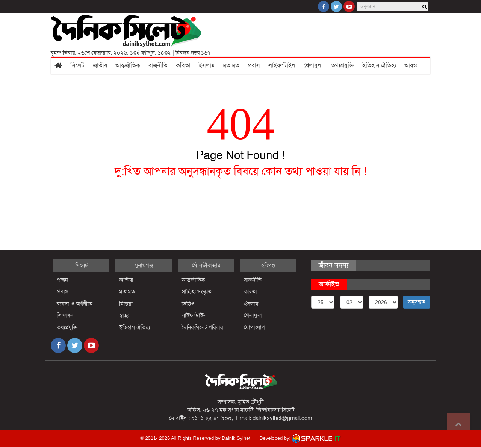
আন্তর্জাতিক (127, 65)
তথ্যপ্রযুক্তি (342, 65)
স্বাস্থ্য (124, 315)
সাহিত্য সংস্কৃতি (197, 291)
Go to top (458, 424)
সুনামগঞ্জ (144, 265)
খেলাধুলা (313, 65)
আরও (410, 65)
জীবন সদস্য (333, 265)
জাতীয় (100, 65)
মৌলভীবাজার (206, 265)
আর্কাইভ (329, 284)
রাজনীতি (158, 65)
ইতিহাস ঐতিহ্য (379, 65)
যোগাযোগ (254, 327)
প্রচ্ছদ (62, 280)
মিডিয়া (126, 303)
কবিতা (183, 65)
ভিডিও (188, 303)
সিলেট (77, 65)
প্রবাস (254, 65)
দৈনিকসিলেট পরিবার (202, 327)
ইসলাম (207, 65)
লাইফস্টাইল (281, 65)
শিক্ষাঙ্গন (65, 315)
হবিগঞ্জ (268, 265)
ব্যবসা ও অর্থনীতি (74, 303)
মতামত (231, 65)
